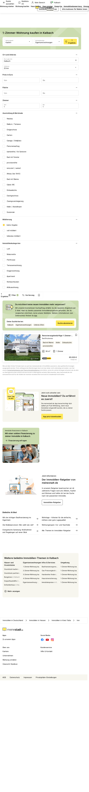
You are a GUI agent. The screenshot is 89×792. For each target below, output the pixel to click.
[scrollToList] (70, 41)
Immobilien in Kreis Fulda (59, 621)
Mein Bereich (38, 2)
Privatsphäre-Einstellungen (46, 678)
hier (35, 316)
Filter (48, 295)
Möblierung (41, 219)
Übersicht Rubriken (10, 664)
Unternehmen (8, 656)
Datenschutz (15, 678)
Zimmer (41, 100)
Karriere (6, 652)
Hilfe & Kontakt (47, 652)
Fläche (41, 88)
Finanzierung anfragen (16, 441)
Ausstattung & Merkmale (41, 113)
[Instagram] (52, 640)
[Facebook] (42, 640)
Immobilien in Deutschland (13, 621)
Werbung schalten (10, 660)
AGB (4, 678)
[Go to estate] (40, 348)
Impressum (28, 678)
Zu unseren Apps (9, 640)
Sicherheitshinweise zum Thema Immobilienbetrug (23, 370)
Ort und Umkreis (41, 55)
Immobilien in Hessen (35, 621)
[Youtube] (47, 640)
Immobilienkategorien (41, 243)
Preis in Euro (41, 75)
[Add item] (76, 335)
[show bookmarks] (74, 295)
